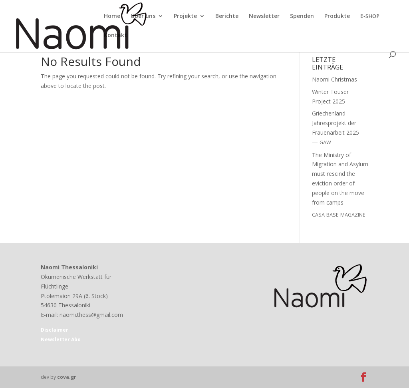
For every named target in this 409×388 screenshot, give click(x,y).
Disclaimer (54, 329)
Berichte (226, 16)
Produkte (337, 16)
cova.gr (66, 377)
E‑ (369, 16)
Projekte (185, 16)
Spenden (302, 16)
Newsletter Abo (61, 339)
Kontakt (115, 35)
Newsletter (264, 16)
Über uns (143, 16)
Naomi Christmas (334, 79)
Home (112, 16)
